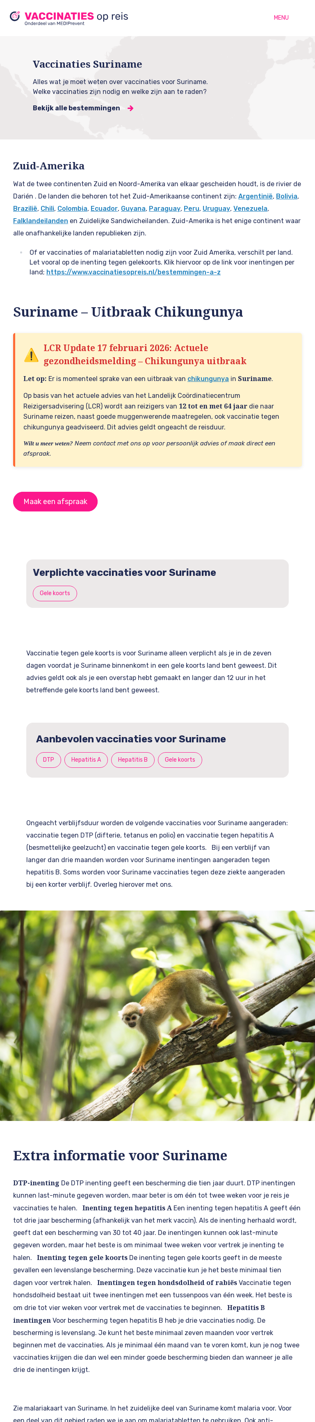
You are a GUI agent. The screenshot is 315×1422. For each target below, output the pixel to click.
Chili (47, 208)
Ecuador (104, 208)
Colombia (72, 208)
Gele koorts (55, 593)
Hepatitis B (133, 759)
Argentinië (255, 196)
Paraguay (164, 208)
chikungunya (208, 379)
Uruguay (216, 208)
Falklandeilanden (40, 221)
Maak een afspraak (55, 501)
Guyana (133, 208)
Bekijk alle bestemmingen (76, 108)
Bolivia (286, 196)
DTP (48, 759)
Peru (191, 208)
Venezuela (250, 208)
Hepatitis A (86, 759)
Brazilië (25, 208)
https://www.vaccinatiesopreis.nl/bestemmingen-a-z (133, 272)
